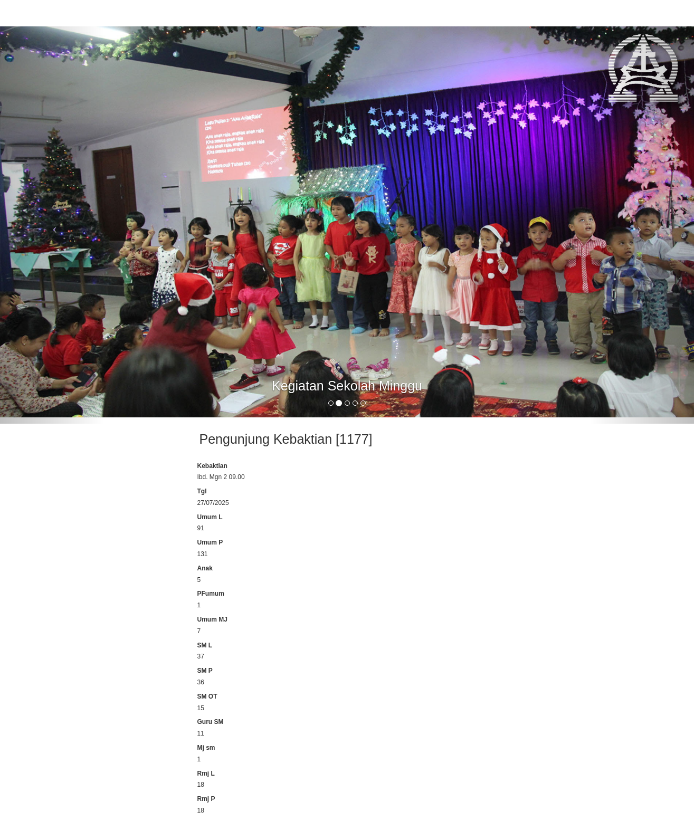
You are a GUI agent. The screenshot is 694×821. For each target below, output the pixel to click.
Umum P (210, 542)
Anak (205, 568)
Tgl (202, 491)
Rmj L (206, 773)
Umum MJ (212, 619)
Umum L (210, 517)
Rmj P (206, 799)
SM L (205, 645)
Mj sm (206, 747)
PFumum (210, 593)
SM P (205, 670)
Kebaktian (212, 466)
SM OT (207, 696)
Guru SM (210, 721)
